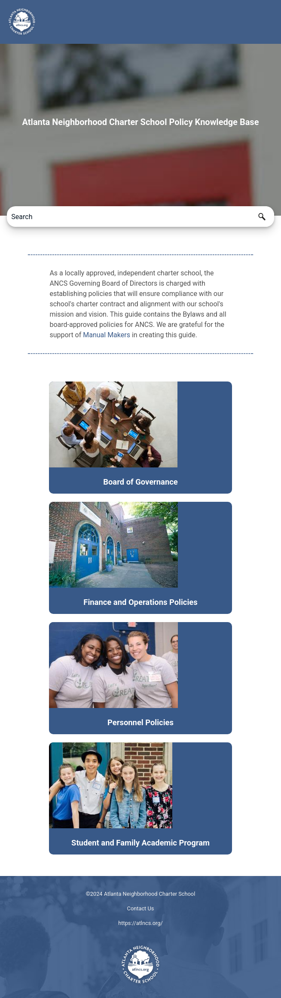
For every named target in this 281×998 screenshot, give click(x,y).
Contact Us (140, 908)
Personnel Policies (140, 722)
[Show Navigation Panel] (269, 22)
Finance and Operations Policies (140, 602)
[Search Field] (140, 216)
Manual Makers (106, 335)
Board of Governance (140, 481)
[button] (262, 216)
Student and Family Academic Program (140, 842)
